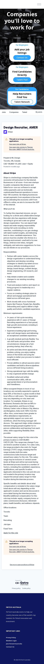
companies (14, 112)
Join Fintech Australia (14, 644)
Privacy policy (16, 588)
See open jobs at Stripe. (17, 144)
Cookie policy (26, 588)
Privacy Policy (11, 638)
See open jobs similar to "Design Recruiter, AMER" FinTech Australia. (21, 148)
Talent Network (22, 102)
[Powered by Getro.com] (22, 582)
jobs (4, 112)
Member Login (11, 641)
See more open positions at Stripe (22, 565)
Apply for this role (11, 533)
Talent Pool (22, 79)
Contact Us (22, 57)
